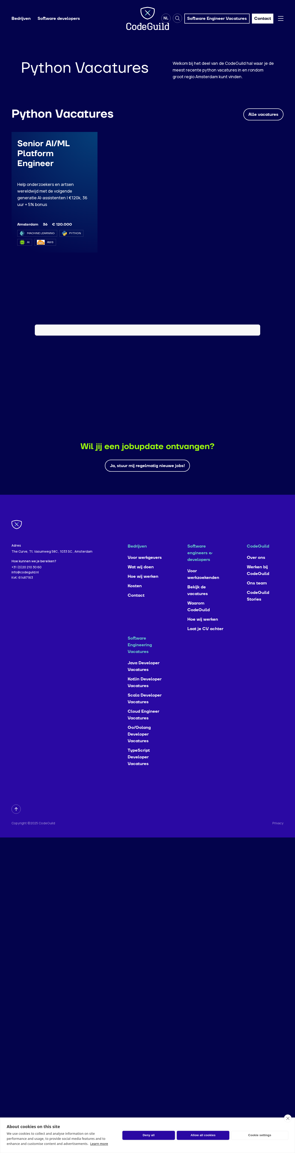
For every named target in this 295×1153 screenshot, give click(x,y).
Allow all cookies (203, 1135)
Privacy (277, 826)
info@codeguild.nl (25, 575)
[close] (288, 1118)
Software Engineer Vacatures (217, 18)
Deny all (148, 1135)
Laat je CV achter (205, 632)
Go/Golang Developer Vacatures (139, 737)
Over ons (256, 560)
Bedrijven (21, 18)
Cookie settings (259, 1135)
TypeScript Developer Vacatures (139, 759)
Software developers (59, 18)
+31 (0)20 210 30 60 (26, 569)
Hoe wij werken (143, 579)
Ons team (257, 586)
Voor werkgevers (145, 560)
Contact (136, 598)
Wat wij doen (141, 570)
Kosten (135, 589)
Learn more (99, 1143)
